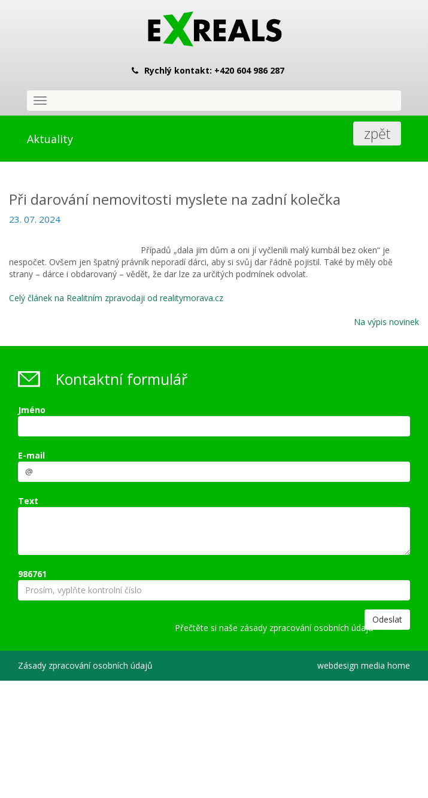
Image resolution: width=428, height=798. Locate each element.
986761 (32, 573)
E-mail (31, 455)
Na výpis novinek (386, 321)
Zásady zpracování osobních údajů (85, 665)
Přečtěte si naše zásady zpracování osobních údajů (274, 627)
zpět (377, 133)
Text (28, 500)
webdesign (338, 665)
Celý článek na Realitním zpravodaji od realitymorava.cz (116, 298)
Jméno (31, 409)
